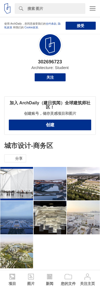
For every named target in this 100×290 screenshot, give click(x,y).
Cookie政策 (31, 27)
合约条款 (51, 23)
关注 (50, 77)
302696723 (50, 61)
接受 (80, 26)
